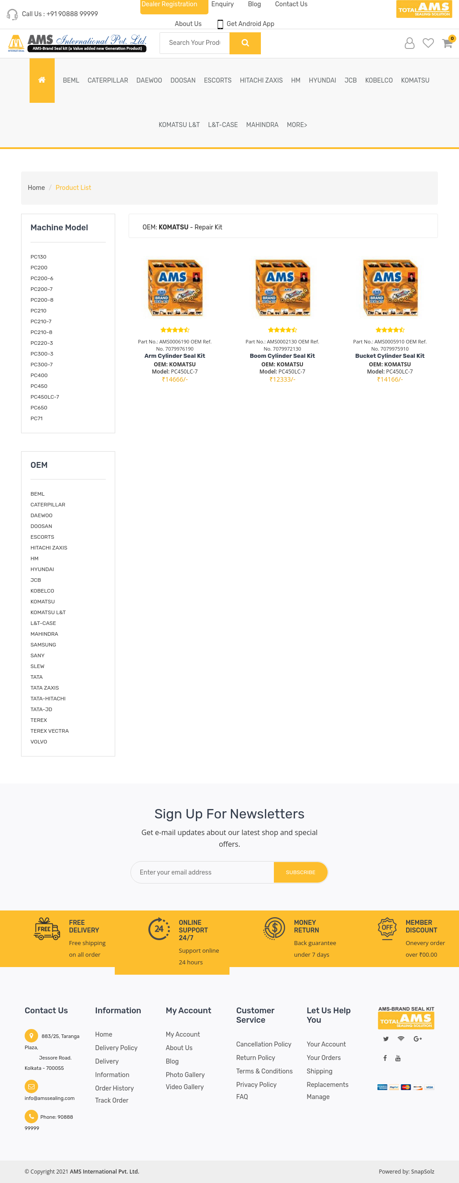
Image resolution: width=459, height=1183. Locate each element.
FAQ (242, 1097)
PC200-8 (41, 300)
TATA (36, 677)
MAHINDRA (262, 125)
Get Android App (245, 24)
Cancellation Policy (263, 1044)
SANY (37, 655)
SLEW (37, 666)
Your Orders (324, 1058)
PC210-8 (41, 332)
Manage (318, 1097)
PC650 (39, 408)
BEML (71, 80)
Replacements (327, 1085)
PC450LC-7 (44, 397)
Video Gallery (185, 1087)
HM (295, 80)
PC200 (39, 267)
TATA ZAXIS (44, 688)
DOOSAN (182, 80)
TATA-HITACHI (47, 698)
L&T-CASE (223, 125)
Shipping (320, 1071)
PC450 (39, 386)
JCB (351, 80)
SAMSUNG (43, 645)
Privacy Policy (256, 1085)
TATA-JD (41, 709)
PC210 (38, 311)
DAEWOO (149, 80)
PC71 (36, 418)
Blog (172, 1061)
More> (297, 125)
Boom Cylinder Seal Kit (282, 355)
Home (36, 188)
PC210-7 (41, 321)
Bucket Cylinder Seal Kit (390, 355)
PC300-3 (41, 354)
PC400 (39, 375)
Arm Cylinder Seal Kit (174, 355)
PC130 (38, 257)
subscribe (301, 872)
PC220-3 (41, 343)
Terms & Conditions (264, 1071)
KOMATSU (415, 80)
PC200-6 (41, 278)
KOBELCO (379, 80)
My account (183, 1034)
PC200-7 (41, 289)
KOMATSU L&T (179, 125)
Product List (73, 188)
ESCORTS (218, 80)
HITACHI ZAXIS (261, 80)
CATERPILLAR (107, 80)
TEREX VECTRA (49, 731)
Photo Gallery (185, 1075)
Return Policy (255, 1058)
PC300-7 (41, 364)
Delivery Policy (116, 1048)
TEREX (38, 720)
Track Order (111, 1100)
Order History (114, 1088)
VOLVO (38, 742)
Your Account (326, 1044)
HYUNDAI (322, 80)
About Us (188, 24)
